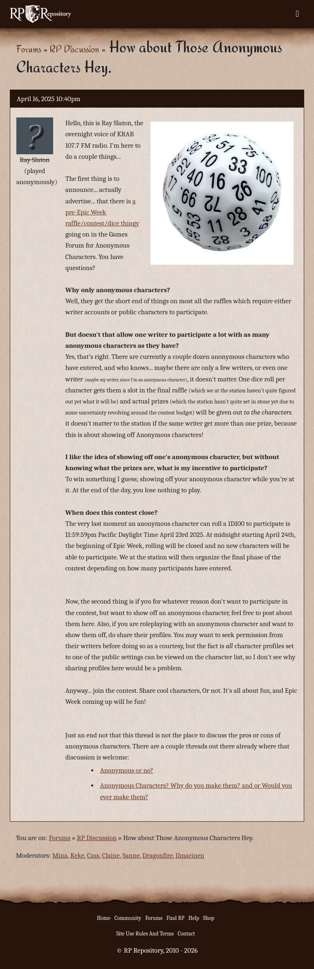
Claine (111, 855)
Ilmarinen (189, 855)
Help (193, 918)
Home (103, 918)
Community (127, 918)
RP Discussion (74, 49)
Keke (77, 855)
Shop (208, 918)
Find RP (175, 918)
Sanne (130, 855)
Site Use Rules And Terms (145, 934)
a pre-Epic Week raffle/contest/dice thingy (102, 212)
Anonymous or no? (127, 770)
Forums (28, 49)
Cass (93, 855)
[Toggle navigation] (297, 13)
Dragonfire (157, 855)
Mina (59, 855)
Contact (186, 934)
